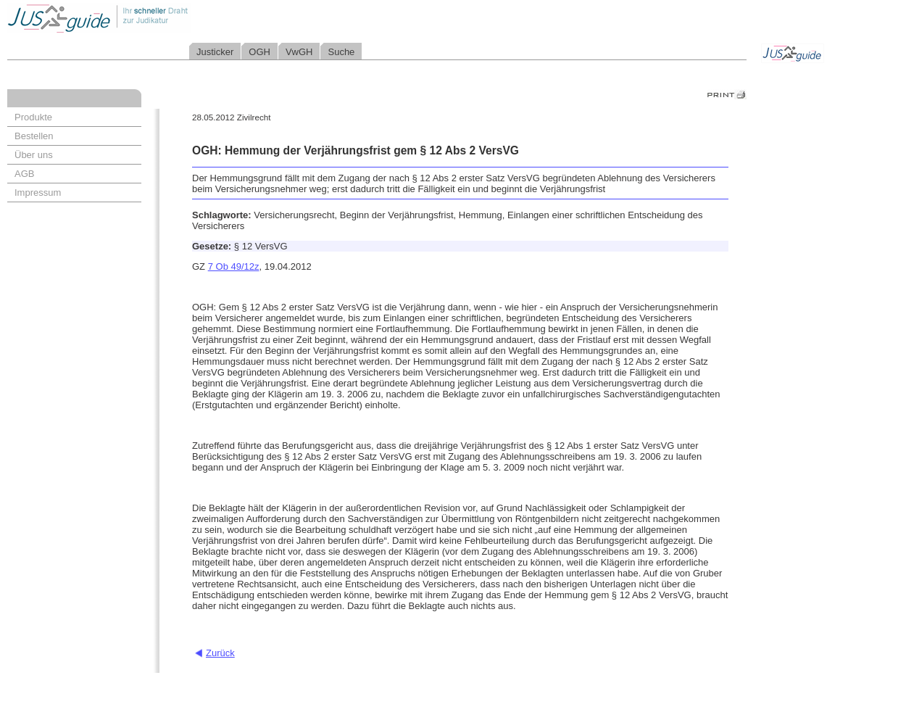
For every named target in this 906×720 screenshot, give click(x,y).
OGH (259, 51)
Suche (341, 51)
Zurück (220, 652)
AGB (24, 173)
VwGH (299, 51)
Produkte (33, 117)
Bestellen (33, 136)
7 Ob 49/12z (233, 266)
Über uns (33, 154)
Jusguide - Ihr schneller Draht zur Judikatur (145, 18)
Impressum (37, 192)
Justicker (214, 51)
